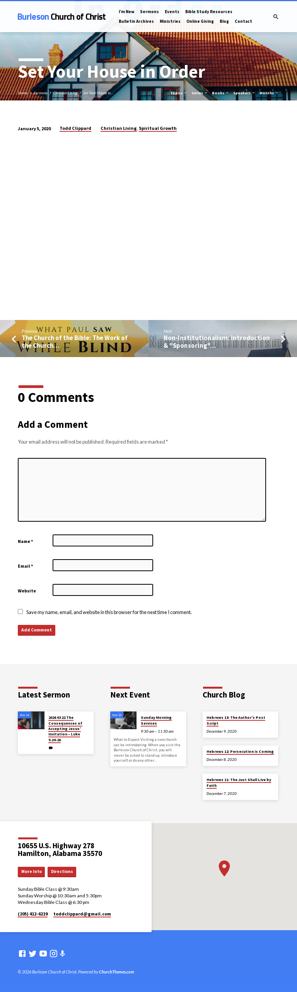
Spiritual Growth (158, 128)
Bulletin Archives (136, 21)
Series (199, 92)
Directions (62, 871)
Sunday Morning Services (156, 720)
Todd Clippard (75, 128)
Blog (224, 21)
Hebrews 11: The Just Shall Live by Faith (239, 782)
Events (172, 11)
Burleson (61, 16)
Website (27, 591)
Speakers (244, 92)
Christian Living (65, 92)
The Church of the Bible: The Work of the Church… (75, 341)
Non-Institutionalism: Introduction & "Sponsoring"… (217, 341)
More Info (31, 871)
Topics (179, 92)
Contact (243, 21)
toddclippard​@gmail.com (82, 914)
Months (269, 92)
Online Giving (200, 21)
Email (25, 566)
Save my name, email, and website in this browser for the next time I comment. (109, 612)
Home (23, 92)
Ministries (170, 21)
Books (220, 92)
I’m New (126, 11)
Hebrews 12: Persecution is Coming (240, 751)
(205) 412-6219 (33, 914)
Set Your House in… (98, 92)
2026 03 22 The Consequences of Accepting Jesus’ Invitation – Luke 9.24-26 (65, 728)
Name (25, 541)
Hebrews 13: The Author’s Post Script (236, 720)
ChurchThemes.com (116, 971)
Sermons (149, 11)
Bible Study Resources (208, 11)
